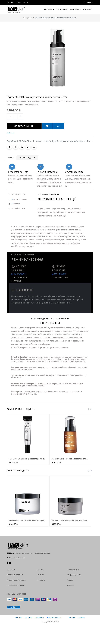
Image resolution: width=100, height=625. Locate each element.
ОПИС (10, 158)
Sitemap (84, 617)
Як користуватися (54, 617)
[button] (47, 126)
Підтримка (39, 617)
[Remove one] (10, 116)
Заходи (70, 579)
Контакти (41, 579)
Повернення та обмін (15, 585)
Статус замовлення (15, 574)
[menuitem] (48, 9)
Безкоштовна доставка (16, 579)
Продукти (27, 18)
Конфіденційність (74, 574)
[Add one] (20, 116)
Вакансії (40, 574)
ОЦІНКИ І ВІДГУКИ (27, 158)
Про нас (40, 569)
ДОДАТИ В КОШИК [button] (24, 126)
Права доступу (73, 569)
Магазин (73, 617)
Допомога (11, 569)
